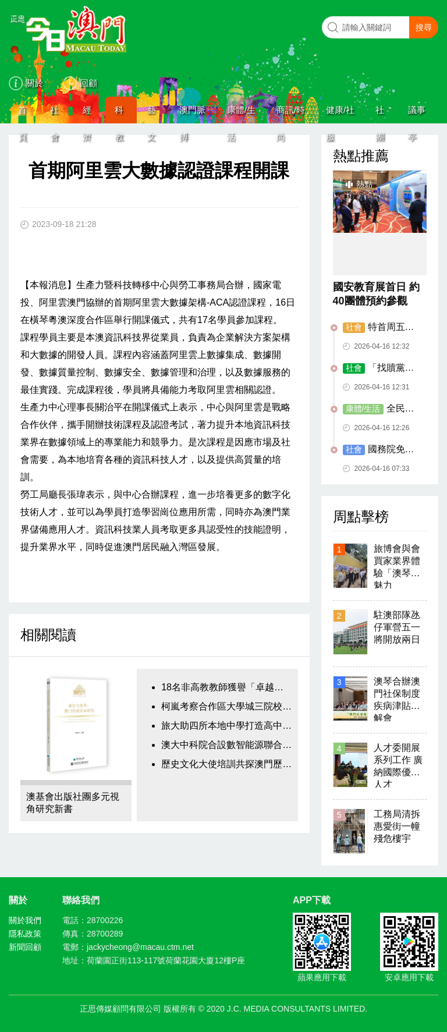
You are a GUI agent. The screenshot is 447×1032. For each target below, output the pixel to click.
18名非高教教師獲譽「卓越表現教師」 (226, 687)
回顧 (88, 83)
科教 (119, 114)
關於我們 (25, 920)
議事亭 (416, 114)
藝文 (151, 114)
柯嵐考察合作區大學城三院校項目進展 (226, 706)
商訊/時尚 (290, 114)
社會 (54, 114)
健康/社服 (340, 114)
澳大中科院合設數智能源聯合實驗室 (226, 745)
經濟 (87, 114)
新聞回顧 (25, 947)
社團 (379, 114)
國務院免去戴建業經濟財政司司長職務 (380, 450)
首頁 (22, 114)
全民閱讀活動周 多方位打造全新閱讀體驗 (381, 409)
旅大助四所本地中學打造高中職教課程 (226, 725)
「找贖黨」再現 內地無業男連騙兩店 (381, 368)
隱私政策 (25, 933)
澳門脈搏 (192, 114)
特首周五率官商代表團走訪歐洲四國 (380, 328)
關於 (34, 83)
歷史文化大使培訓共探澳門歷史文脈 (226, 764)
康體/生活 (241, 114)
